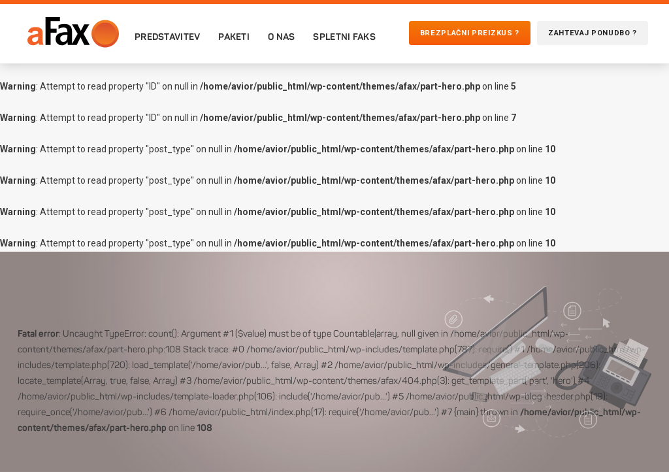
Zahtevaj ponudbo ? (592, 33)
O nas (281, 36)
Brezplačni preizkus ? (469, 33)
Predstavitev (167, 36)
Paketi (234, 36)
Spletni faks (344, 36)
